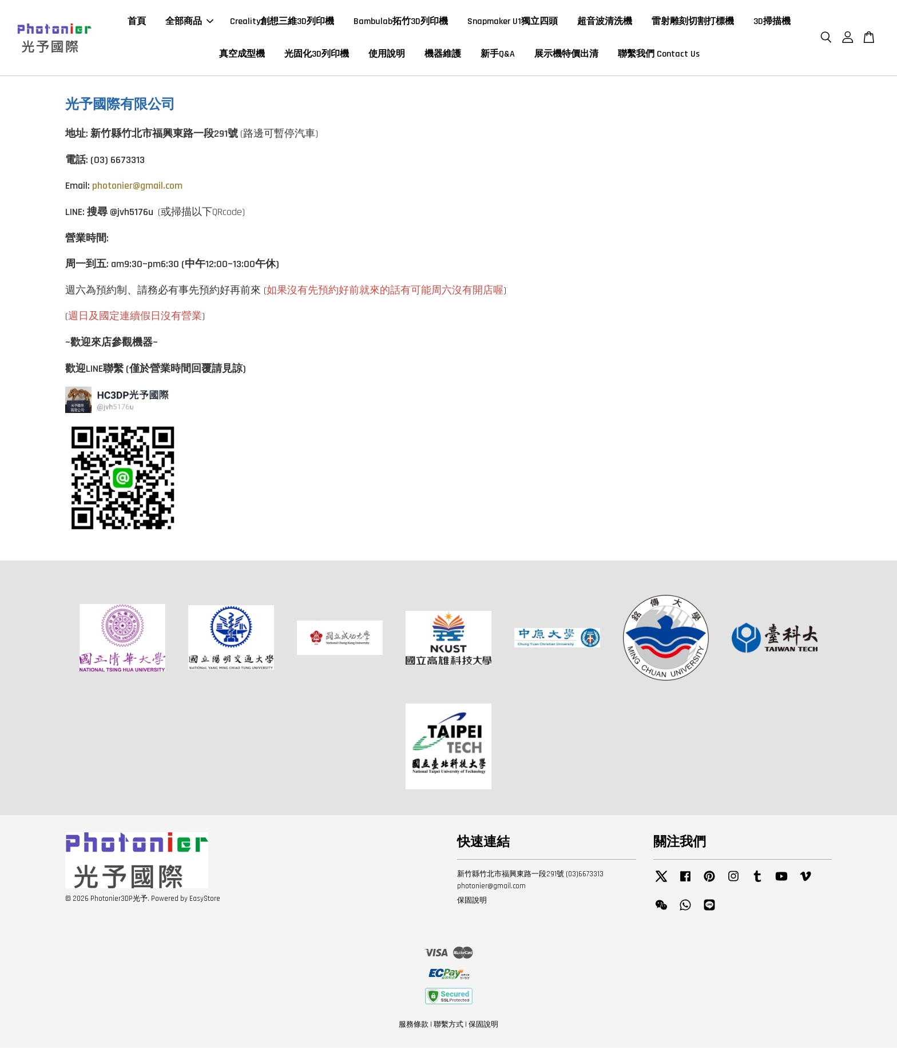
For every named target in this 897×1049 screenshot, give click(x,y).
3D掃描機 (772, 22)
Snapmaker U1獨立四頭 (512, 22)
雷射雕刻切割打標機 (693, 22)
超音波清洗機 (604, 22)
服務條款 (413, 1025)
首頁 (137, 22)
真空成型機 (242, 55)
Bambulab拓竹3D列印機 (401, 22)
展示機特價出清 (566, 55)
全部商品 (189, 22)
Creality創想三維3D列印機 (282, 22)
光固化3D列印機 (316, 55)
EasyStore (204, 899)
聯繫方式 (448, 1025)
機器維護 (442, 55)
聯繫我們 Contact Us (659, 55)
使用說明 (386, 55)
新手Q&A (498, 55)
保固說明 (472, 901)
